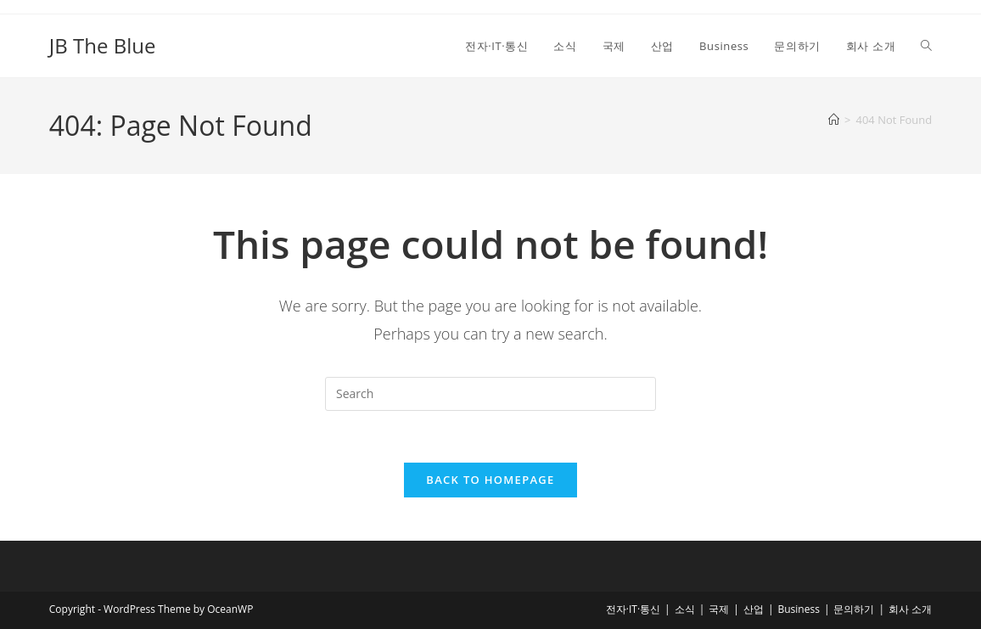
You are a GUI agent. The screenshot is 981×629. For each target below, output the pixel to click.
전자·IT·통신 (633, 609)
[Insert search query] (490, 394)
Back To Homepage (490, 479)
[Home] (833, 119)
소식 (685, 609)
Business (798, 609)
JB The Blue (102, 45)
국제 (719, 609)
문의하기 (853, 609)
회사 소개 (910, 609)
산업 (753, 609)
